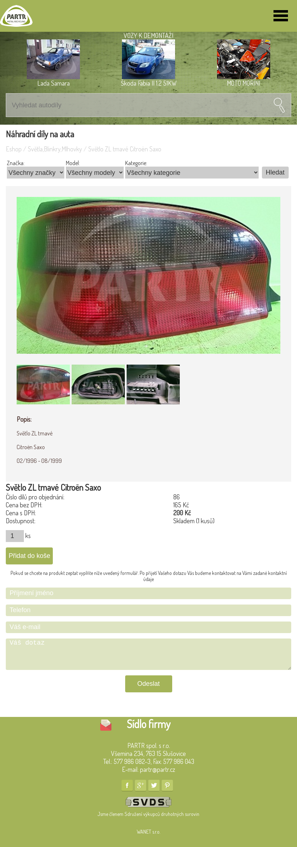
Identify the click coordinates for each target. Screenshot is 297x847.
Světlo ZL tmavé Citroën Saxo (124, 149)
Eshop (14, 149)
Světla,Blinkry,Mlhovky (55, 149)
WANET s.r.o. (148, 832)
